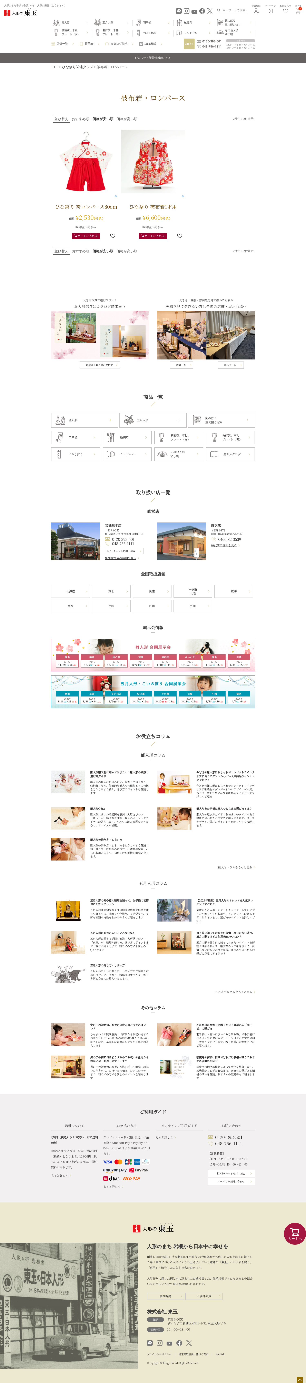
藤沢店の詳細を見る (224, 545)
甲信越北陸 (193, 591)
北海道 (70, 591)
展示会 (89, 43)
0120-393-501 (123, 539)
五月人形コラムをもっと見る (233, 992)
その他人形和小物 (231, 32)
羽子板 (147, 22)
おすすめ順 (80, 119)
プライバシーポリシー (159, 1354)
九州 (193, 606)
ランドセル (190, 32)
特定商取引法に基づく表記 (193, 1354)
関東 (152, 591)
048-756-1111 (123, 543)
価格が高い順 (127, 119)
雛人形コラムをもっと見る (235, 867)
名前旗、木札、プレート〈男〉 (111, 32)
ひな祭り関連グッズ (77, 67)
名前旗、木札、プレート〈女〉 (71, 32)
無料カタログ (232, 454)
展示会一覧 (230, 365)
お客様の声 (204, 1296)
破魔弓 (188, 22)
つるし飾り (150, 32)
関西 (70, 606)
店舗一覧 (62, 43)
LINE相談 (151, 43)
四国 (152, 606)
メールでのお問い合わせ (231, 1181)
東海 (234, 591)
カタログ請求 (119, 43)
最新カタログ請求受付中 (99, 364)
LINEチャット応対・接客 (121, 551)
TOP (55, 67)
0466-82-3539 (229, 539)
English (220, 1354)
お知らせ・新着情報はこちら (153, 57)
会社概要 (165, 1296)
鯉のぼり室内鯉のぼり (233, 22)
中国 (111, 606)
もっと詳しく (59, 1175)
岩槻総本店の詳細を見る (120, 558)
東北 (111, 591)
